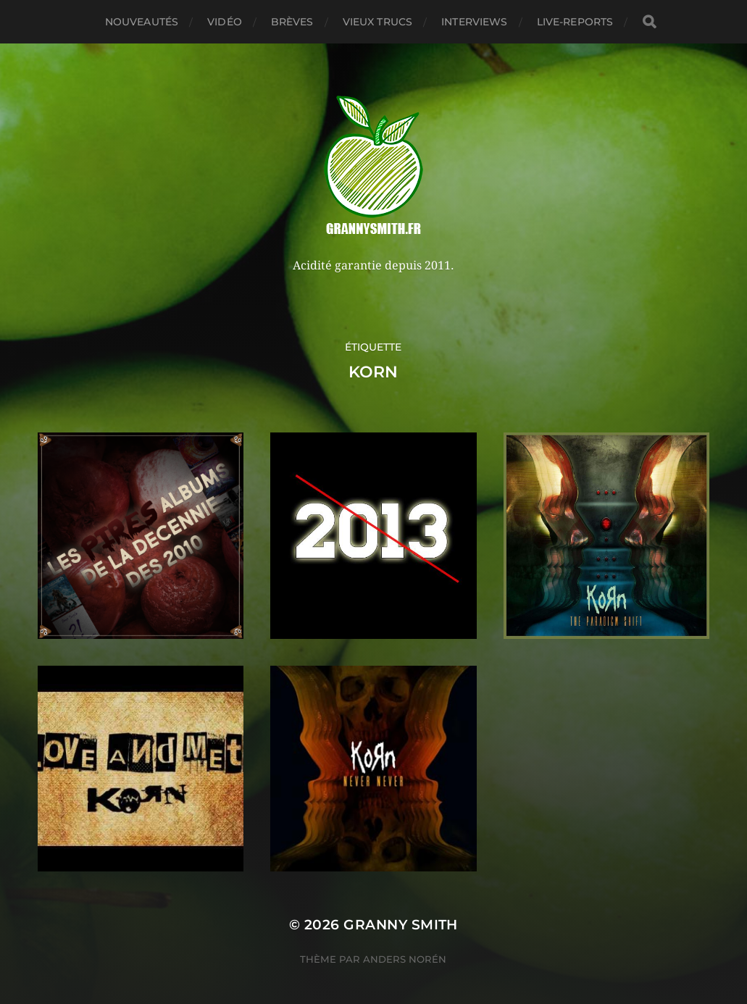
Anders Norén (404, 959)
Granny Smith (400, 924)
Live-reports (575, 21)
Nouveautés (141, 21)
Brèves (292, 21)
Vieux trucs (378, 21)
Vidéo (224, 21)
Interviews (474, 21)
